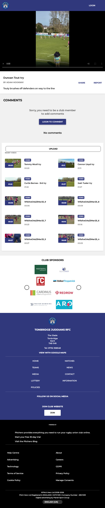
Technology (13, 466)
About (59, 453)
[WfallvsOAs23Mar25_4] (89, 239)
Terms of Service (15, 473)
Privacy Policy (62, 473)
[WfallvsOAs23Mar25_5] (35, 239)
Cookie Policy (13, 480)
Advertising (13, 459)
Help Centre (13, 453)
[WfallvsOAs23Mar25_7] (35, 220)
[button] (80, 83)
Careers (59, 459)
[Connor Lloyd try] (66, 163)
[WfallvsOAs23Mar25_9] (35, 202)
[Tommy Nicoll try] (35, 164)
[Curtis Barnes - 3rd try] (35, 183)
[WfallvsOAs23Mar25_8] (89, 202)
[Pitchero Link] (52, 428)
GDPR (59, 466)
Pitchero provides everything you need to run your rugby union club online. (52, 432)
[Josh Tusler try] (89, 183)
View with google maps (52, 353)
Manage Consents (65, 480)
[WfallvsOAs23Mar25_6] (89, 220)
